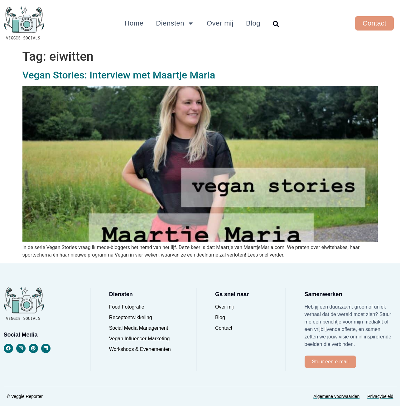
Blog (253, 23)
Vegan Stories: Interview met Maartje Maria (118, 75)
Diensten (175, 23)
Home (133, 23)
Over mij (220, 23)
